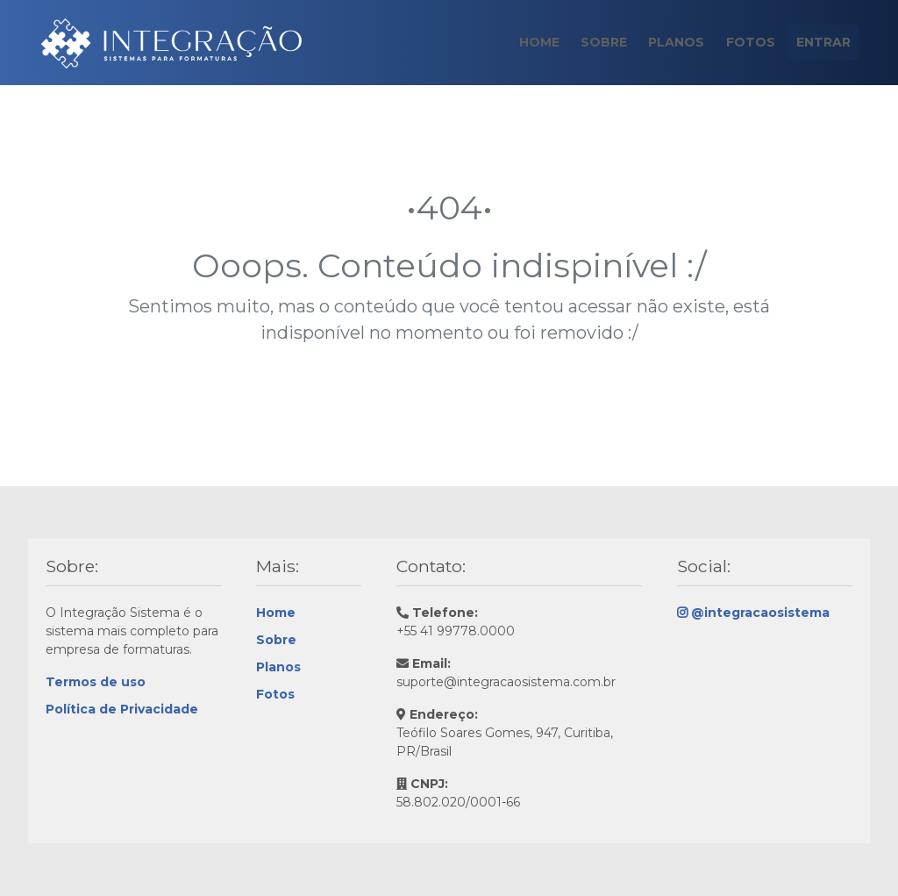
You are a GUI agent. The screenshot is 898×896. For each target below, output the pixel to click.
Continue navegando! (449, 408)
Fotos (745, 42)
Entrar (822, 42)
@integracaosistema (753, 612)
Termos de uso (96, 682)
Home (524, 42)
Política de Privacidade (122, 709)
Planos (668, 42)
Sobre (592, 42)
